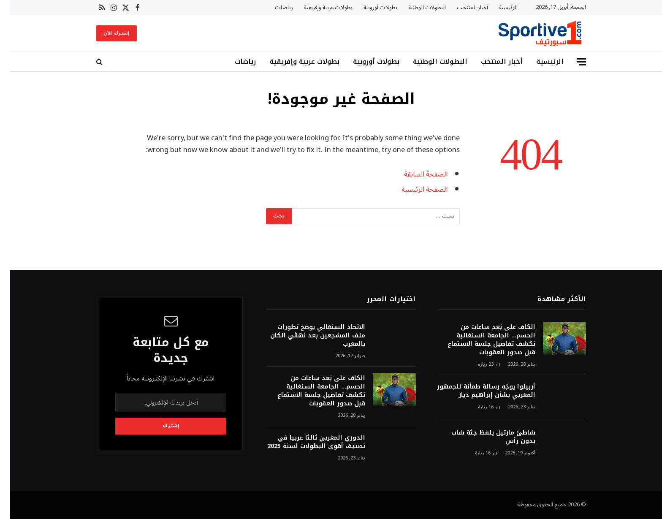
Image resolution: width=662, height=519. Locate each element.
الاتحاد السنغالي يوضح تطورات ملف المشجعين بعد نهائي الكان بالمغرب (307, 335)
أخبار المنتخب (462, 8)
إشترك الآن (106, 33)
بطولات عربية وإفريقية (318, 8)
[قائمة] (571, 61)
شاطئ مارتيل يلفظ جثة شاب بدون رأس (483, 437)
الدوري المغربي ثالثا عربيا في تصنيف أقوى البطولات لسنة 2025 (306, 442)
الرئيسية (498, 8)
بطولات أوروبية (370, 8)
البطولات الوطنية (417, 8)
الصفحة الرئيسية (414, 189)
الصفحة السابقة (415, 174)
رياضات (274, 8)
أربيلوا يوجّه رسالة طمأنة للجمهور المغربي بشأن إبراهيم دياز (476, 391)
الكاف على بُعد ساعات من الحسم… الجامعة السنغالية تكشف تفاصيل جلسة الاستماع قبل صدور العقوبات (481, 340)
